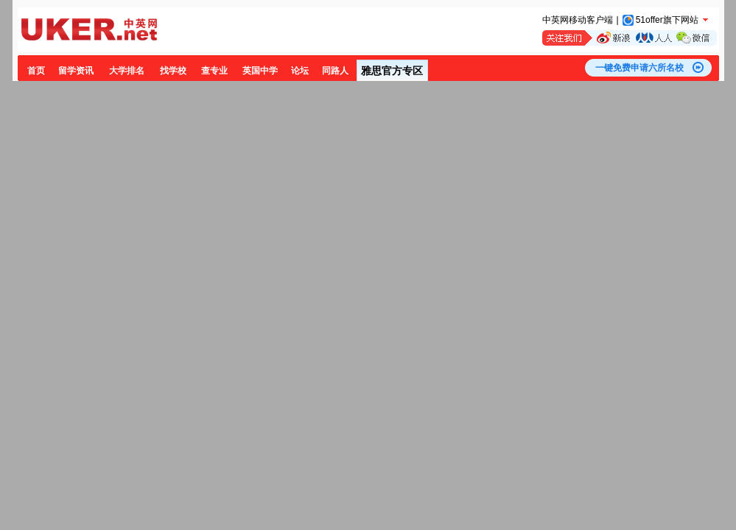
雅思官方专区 (392, 71)
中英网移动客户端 (577, 20)
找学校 (173, 71)
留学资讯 (76, 71)
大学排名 (126, 71)
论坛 (300, 71)
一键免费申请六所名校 (639, 68)
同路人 (335, 71)
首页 (36, 71)
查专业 (214, 71)
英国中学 (260, 71)
